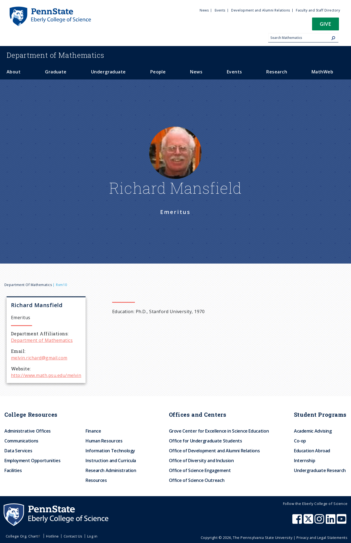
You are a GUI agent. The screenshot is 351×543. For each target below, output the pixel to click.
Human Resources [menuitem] (104, 441)
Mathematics (55, 55)
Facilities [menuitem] (13, 470)
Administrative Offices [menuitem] (27, 431)
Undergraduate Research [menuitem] (320, 470)
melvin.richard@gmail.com (39, 358)
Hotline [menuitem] (52, 536)
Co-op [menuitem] (300, 441)
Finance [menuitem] (93, 431)
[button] (325, 26)
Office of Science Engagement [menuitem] (200, 470)
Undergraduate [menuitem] (108, 72)
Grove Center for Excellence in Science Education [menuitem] (219, 431)
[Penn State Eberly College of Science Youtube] (342, 521)
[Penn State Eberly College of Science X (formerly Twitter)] (309, 521)
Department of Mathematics (28, 284)
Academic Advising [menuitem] (313, 431)
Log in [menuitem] (92, 536)
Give (325, 23)
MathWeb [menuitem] (322, 72)
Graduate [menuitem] (56, 72)
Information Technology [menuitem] (110, 451)
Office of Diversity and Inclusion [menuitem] (201, 461)
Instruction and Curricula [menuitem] (111, 461)
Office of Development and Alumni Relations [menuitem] (214, 451)
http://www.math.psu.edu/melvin (46, 375)
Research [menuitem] (276, 72)
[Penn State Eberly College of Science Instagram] (320, 521)
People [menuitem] (158, 72)
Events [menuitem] (220, 10)
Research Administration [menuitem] (111, 470)
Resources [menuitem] (96, 480)
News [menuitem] (204, 10)
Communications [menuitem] (21, 441)
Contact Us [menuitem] (73, 536)
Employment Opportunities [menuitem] (32, 461)
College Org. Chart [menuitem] (24, 536)
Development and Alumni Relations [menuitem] (260, 10)
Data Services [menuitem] (18, 451)
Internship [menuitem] (304, 461)
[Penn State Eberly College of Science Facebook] (297, 521)
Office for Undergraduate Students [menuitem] (205, 441)
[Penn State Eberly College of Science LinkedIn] (331, 521)
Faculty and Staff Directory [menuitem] (318, 10)
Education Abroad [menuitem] (312, 451)
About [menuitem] (14, 72)
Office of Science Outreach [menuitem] (197, 480)
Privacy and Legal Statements (321, 537)
